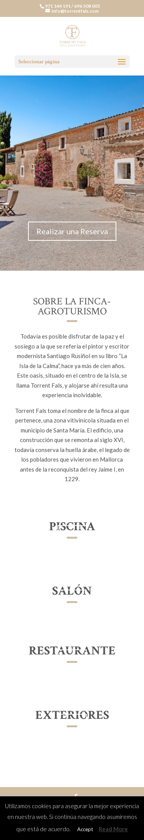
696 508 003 (87, 6)
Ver (72, 534)
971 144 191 (58, 6)
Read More (113, 828)
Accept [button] (85, 829)
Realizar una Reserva (72, 231)
